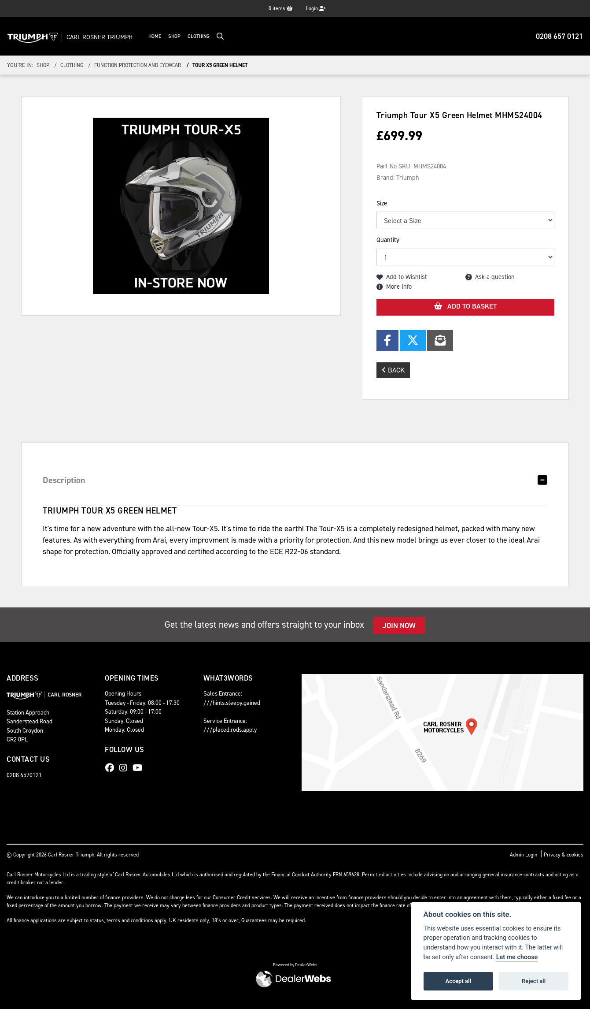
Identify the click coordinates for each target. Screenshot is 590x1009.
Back (393, 370)
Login (316, 8)
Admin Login (523, 854)
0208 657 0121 (559, 36)
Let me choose (517, 957)
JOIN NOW (399, 625)
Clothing (207, 36)
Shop (183, 36)
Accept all (458, 981)
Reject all (534, 981)
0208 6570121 (24, 775)
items (281, 8)
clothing (71, 65)
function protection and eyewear (137, 65)
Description (64, 480)
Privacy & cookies (563, 854)
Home (163, 36)
